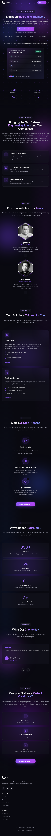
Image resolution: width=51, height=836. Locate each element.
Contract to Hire (6, 816)
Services (4, 800)
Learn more (9, 362)
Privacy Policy (20, 830)
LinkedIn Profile (13, 660)
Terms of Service (30, 830)
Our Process (5, 802)
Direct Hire (5, 813)
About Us (4, 797)
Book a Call (42, 2)
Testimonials (5, 805)
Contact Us (5, 819)
